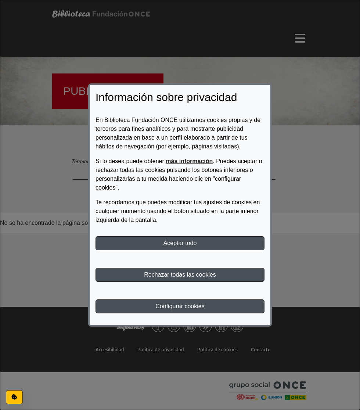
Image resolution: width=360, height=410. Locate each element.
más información (189, 161)
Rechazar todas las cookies (180, 274)
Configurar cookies (179, 306)
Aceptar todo (180, 243)
